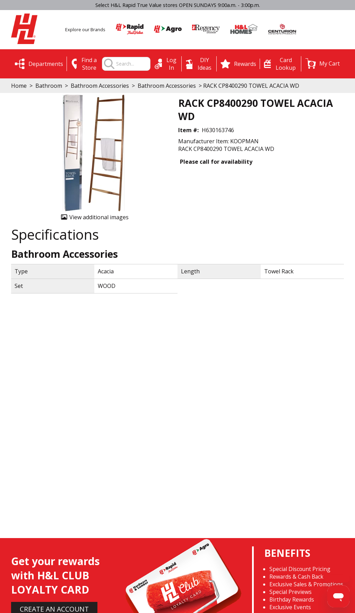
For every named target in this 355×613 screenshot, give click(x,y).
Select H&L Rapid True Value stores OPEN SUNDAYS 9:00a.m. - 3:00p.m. (177, 5)
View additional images (99, 217)
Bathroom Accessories (99, 86)
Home (19, 86)
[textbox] (133, 64)
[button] (322, 63)
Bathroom (48, 86)
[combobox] (133, 64)
